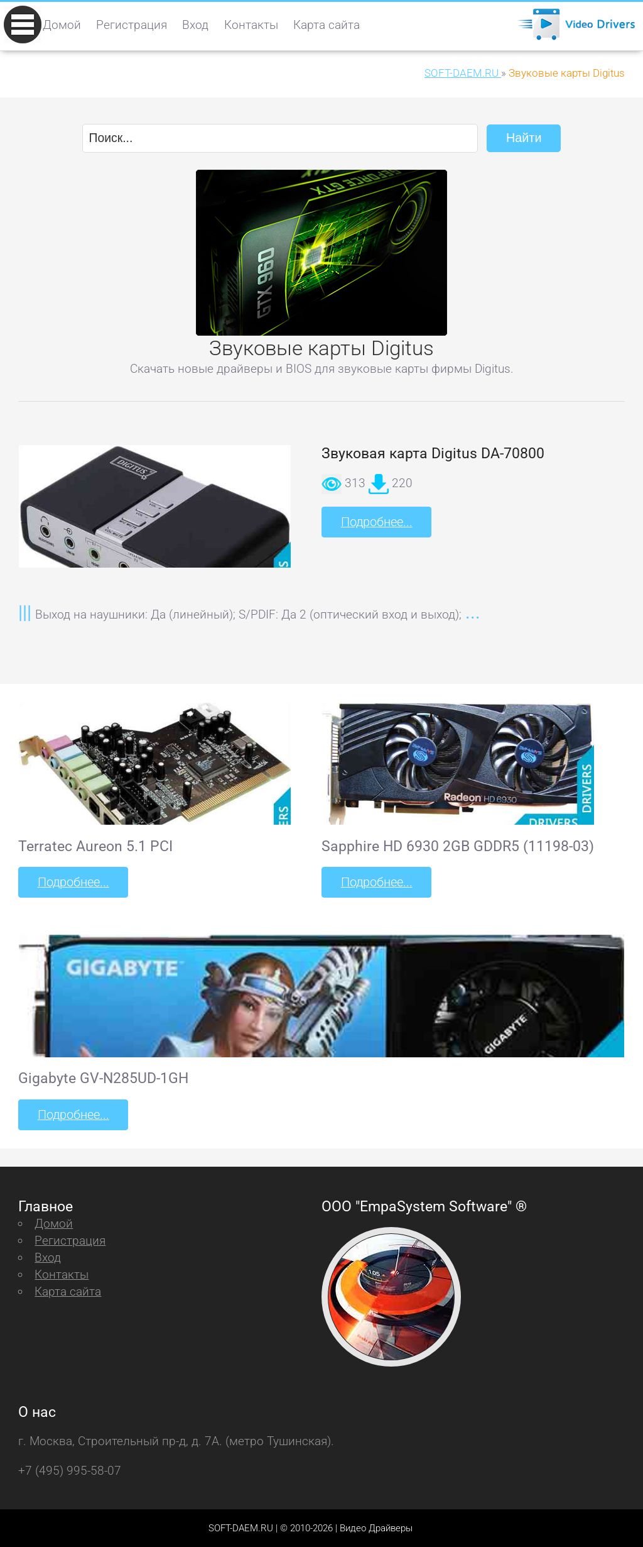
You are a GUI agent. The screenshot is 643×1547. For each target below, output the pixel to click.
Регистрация (131, 25)
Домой (62, 25)
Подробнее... (375, 521)
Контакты (251, 25)
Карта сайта (326, 25)
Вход (195, 25)
